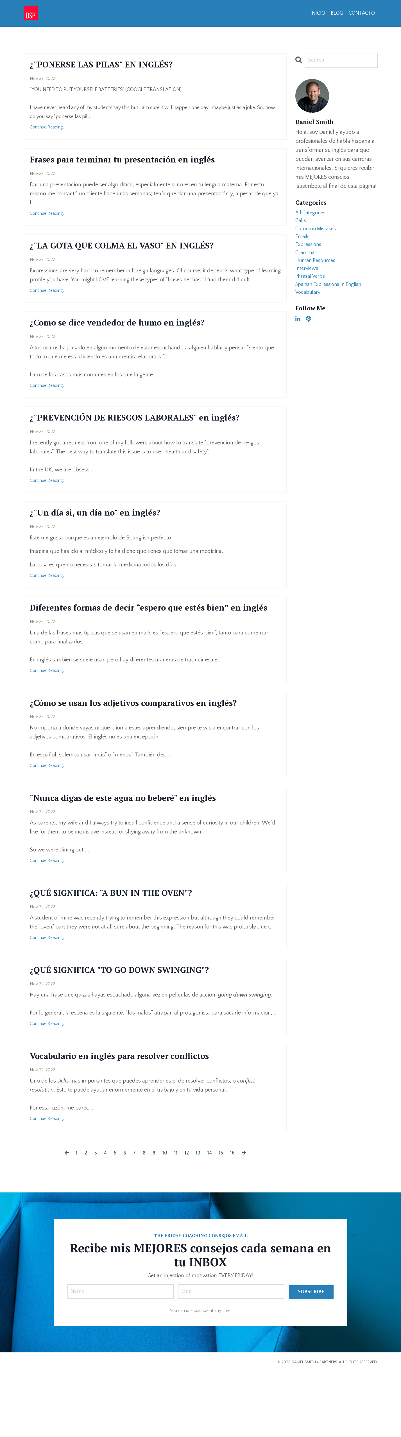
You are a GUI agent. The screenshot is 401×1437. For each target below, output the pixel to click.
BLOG (336, 13)
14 (211, 1217)
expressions (309, 249)
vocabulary (309, 303)
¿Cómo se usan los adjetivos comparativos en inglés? (139, 750)
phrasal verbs (311, 285)
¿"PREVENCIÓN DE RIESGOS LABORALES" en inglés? (139, 434)
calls (301, 222)
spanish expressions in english (332, 294)
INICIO (317, 13)
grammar (306, 258)
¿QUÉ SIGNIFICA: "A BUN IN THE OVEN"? (129, 951)
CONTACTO (361, 13)
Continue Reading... (47, 129)
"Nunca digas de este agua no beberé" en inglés (144, 854)
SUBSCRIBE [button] (311, 1356)
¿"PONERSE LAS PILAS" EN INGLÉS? (117, 65)
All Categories (311, 213)
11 (176, 1217)
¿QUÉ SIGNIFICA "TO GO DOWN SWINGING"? (139, 1030)
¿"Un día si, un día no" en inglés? (110, 537)
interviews (307, 276)
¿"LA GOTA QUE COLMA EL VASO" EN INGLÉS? (142, 251)
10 (164, 1217)
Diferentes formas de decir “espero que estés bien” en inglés (152, 641)
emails (303, 240)
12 (187, 1217)
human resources (317, 267)
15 (223, 1217)
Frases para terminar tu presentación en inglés (144, 163)
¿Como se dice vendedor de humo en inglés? (136, 330)
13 (199, 1217)
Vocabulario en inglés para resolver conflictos (140, 1119)
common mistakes (317, 231)
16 (235, 1217)
